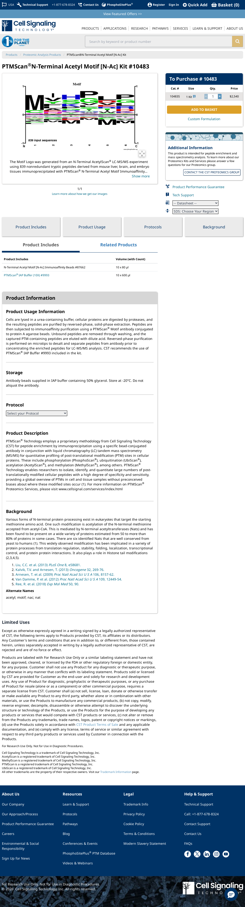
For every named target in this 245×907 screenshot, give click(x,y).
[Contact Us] (88, 4)
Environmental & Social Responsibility (20, 846)
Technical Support (198, 804)
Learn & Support (76, 804)
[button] (231, 894)
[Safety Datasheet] (195, 211)
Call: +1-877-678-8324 (201, 814)
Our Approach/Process (20, 814)
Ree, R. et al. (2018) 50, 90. (47, 584)
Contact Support (197, 824)
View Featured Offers (122, 13)
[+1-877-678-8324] (63, 5)
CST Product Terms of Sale (97, 724)
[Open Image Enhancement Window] (142, 153)
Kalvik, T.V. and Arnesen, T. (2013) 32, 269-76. (60, 569)
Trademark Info (135, 804)
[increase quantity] (219, 96)
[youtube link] (226, 854)
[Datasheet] (195, 203)
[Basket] (225, 5)
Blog (66, 833)
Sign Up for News (16, 858)
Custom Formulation (204, 119)
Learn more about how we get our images (79, 194)
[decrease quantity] (206, 96)
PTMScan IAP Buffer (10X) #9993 (26, 275)
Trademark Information (115, 772)
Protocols (153, 227)
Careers (8, 833)
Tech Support (183, 195)
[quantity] (213, 96)
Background (214, 227)
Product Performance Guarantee (198, 187)
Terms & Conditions (139, 833)
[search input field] (158, 41)
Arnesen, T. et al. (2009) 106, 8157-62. (65, 574)
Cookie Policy (133, 824)
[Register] (156, 4)
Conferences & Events (80, 843)
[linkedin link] (206, 854)
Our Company (13, 804)
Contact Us (192, 833)
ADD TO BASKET (204, 109)
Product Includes (31, 227)
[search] (237, 41)
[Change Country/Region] (8, 4)
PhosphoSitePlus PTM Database (89, 853)
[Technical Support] (32, 4)
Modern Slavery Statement (144, 843)
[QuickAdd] (195, 5)
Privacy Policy (134, 814)
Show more (141, 176)
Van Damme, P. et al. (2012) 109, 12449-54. (69, 579)
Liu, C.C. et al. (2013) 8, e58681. (48, 565)
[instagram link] (216, 854)
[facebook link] (187, 854)
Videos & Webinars (78, 863)
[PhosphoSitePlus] (117, 4)
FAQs (188, 843)
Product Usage (92, 227)
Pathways (70, 824)
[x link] (197, 854)
